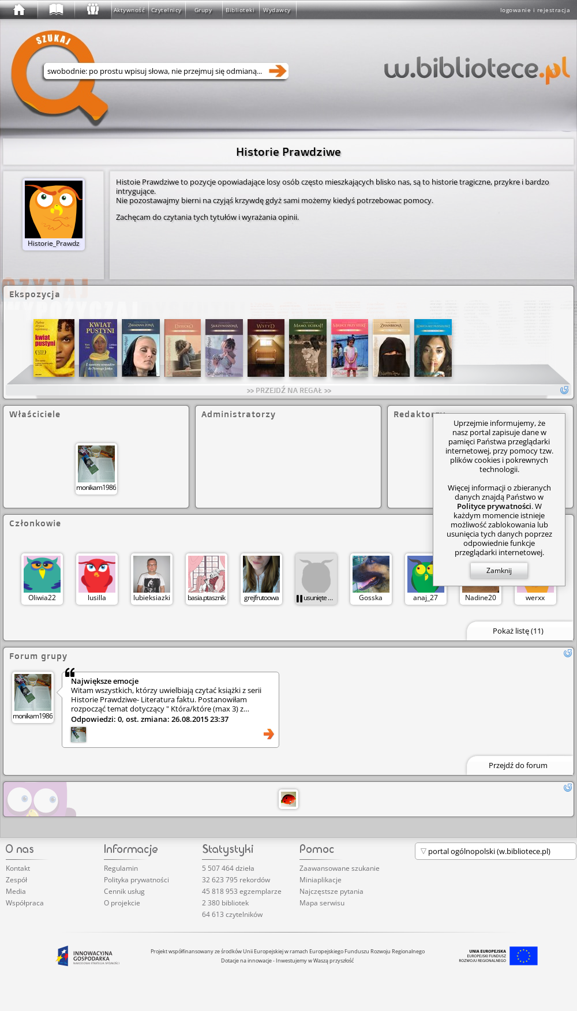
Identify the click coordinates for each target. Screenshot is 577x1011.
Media (16, 891)
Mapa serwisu (321, 903)
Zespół (16, 880)
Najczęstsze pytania (331, 891)
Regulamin (121, 868)
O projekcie (122, 903)
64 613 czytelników (232, 914)
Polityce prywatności (494, 506)
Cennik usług (124, 891)
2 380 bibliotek (225, 903)
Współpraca (25, 903)
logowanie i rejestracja (535, 10)
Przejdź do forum (518, 765)
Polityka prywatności (136, 880)
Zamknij (499, 570)
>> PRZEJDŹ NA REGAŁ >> (289, 390)
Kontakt (18, 868)
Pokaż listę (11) (518, 631)
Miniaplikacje (320, 880)
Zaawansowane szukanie (339, 868)
